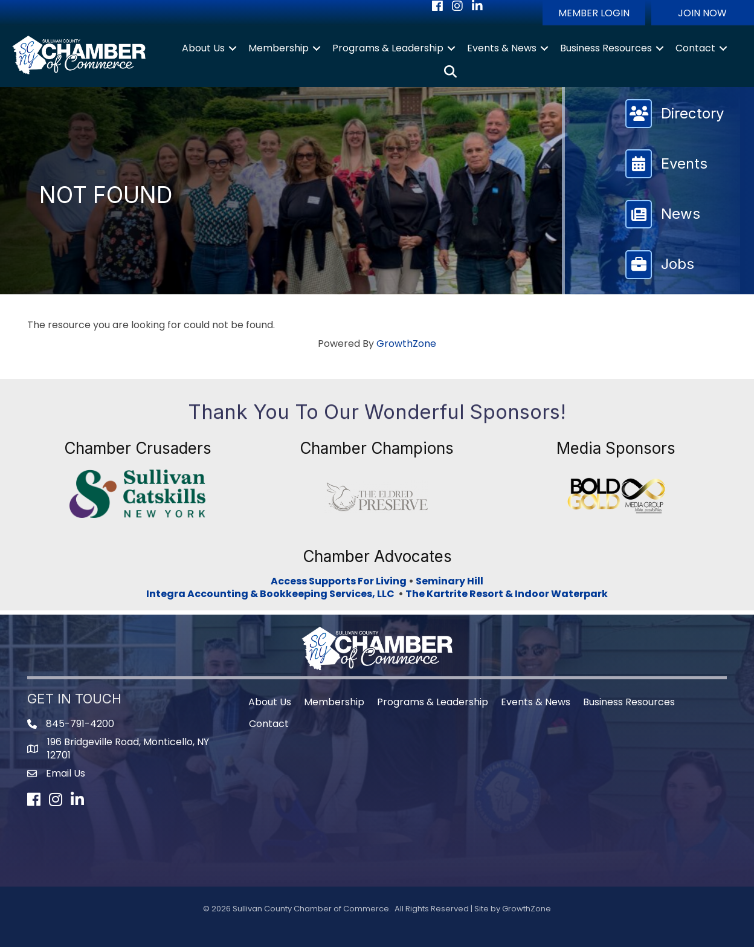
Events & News (501, 48)
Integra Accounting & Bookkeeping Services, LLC (272, 594)
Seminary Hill (449, 581)
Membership (278, 48)
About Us (203, 48)
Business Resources (606, 48)
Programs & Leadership (387, 48)
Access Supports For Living (339, 581)
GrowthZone (406, 344)
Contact (695, 48)
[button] (594, 12)
